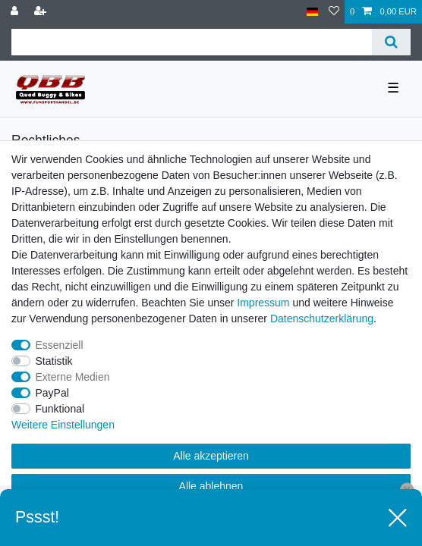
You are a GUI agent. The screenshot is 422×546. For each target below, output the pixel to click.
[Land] (312, 12)
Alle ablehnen (211, 486)
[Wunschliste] (334, 12)
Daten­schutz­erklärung (321, 318)
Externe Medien (73, 377)
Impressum (263, 303)
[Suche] (391, 42)
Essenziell (59, 345)
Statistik (54, 361)
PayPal (52, 393)
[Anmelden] (16, 12)
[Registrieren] (42, 12)
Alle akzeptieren (211, 456)
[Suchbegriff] (191, 42)
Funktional (60, 409)
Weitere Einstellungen (63, 425)
